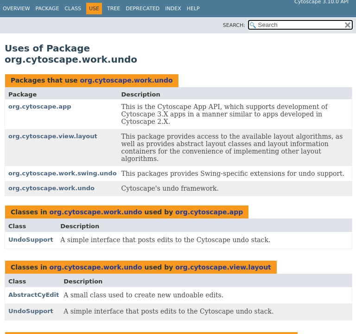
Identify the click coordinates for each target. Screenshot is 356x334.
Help (193, 9)
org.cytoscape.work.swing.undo (62, 173)
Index (173, 9)
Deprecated (142, 9)
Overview (16, 9)
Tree (113, 9)
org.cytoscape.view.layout (52, 136)
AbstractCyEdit (33, 294)
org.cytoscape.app (39, 106)
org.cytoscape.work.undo (126, 80)
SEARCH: (234, 25)
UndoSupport (30, 239)
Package (47, 9)
